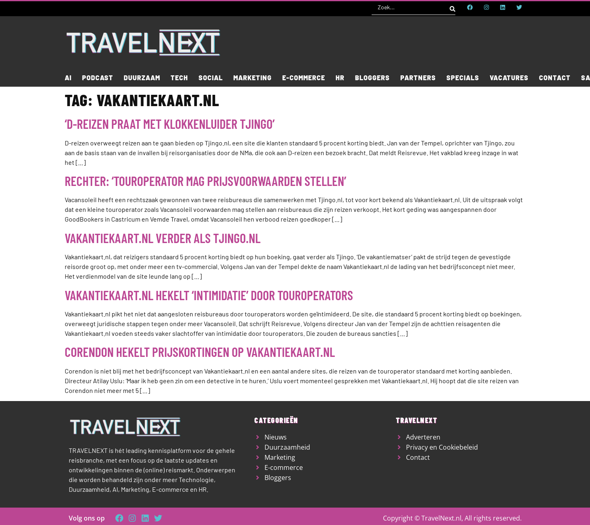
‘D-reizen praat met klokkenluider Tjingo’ (170, 123)
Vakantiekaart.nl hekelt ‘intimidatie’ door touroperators (209, 295)
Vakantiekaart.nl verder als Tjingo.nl (162, 237)
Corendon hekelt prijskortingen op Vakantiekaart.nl (200, 351)
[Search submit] (452, 7)
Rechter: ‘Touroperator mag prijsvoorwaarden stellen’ (205, 180)
